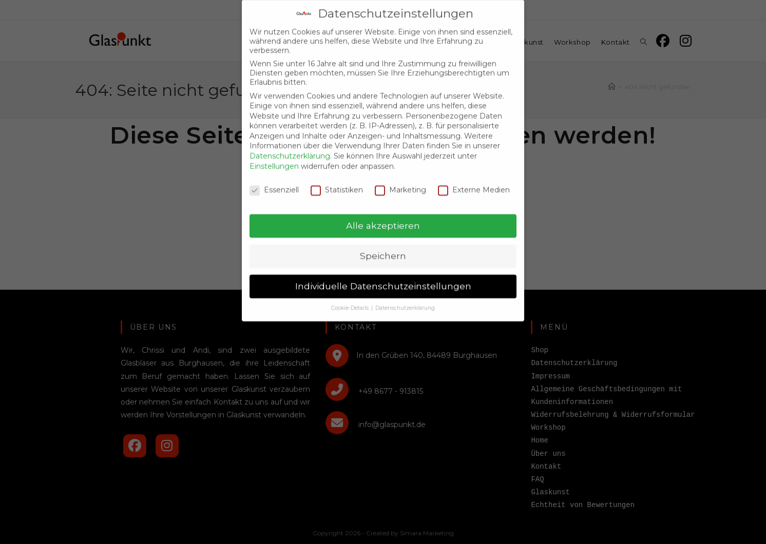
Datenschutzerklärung (290, 148)
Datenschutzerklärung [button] (405, 300)
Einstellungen (274, 158)
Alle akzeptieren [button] (383, 218)
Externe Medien (474, 182)
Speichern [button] (383, 248)
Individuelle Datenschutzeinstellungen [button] (383, 278)
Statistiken (337, 182)
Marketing (400, 182)
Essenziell (274, 182)
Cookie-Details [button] (350, 300)
